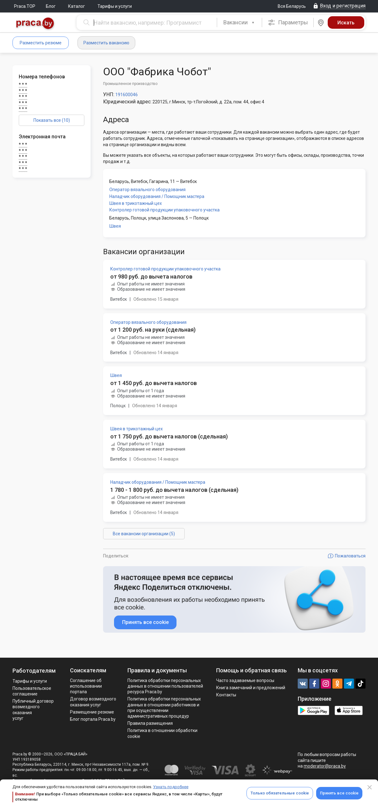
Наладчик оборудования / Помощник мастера (156, 196)
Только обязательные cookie (280, 793)
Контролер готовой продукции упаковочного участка (164, 209)
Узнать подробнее (170, 786)
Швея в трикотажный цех (135, 203)
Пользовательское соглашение (31, 691)
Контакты (226, 694)
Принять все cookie (339, 793)
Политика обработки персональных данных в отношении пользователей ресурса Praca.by (165, 686)
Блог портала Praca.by (93, 719)
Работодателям (34, 670)
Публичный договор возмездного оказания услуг (33, 710)
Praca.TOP (24, 6)
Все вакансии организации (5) (144, 533)
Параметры (288, 22)
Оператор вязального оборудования (147, 189)
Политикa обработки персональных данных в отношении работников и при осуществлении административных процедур (164, 707)
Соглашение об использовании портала (86, 686)
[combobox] (239, 22)
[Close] (369, 787)
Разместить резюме (41, 42)
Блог (51, 6)
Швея (115, 226)
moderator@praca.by (325, 766)
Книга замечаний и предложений (250, 687)
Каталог (76, 6)
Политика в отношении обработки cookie (162, 733)
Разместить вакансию (106, 42)
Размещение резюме (92, 712)
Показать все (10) (51, 120)
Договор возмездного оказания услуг (93, 701)
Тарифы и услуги (114, 6)
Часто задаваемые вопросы (245, 680)
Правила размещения (150, 723)
